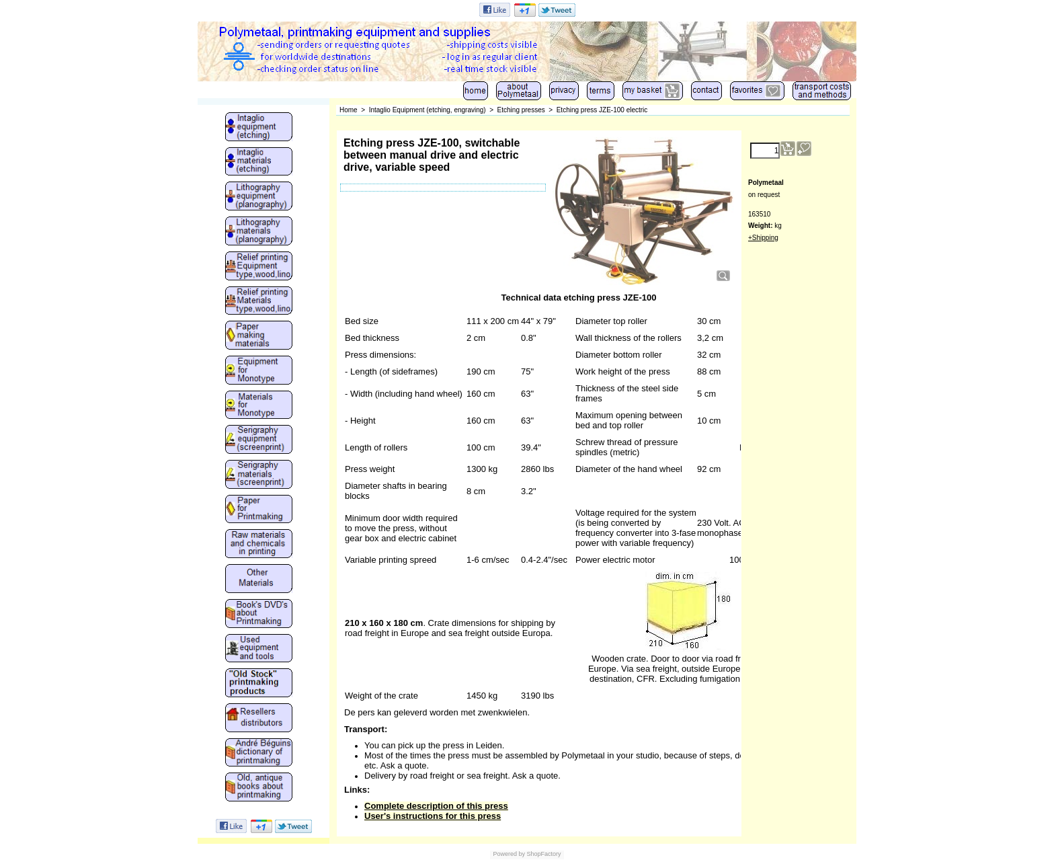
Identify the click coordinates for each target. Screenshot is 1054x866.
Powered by (509, 854)
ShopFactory (543, 854)
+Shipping (763, 237)
